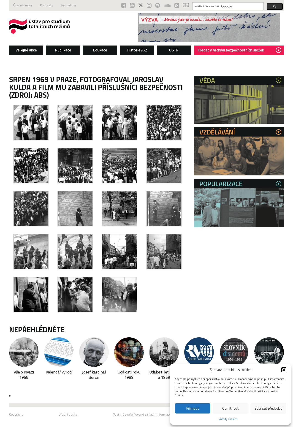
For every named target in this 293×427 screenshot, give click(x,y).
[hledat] (227, 6)
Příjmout (192, 408)
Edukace (100, 50)
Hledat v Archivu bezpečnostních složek (239, 50)
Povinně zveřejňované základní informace (142, 414)
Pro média (68, 5)
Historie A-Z (137, 50)
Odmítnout (230, 408)
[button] (284, 370)
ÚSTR (174, 50)
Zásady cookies (228, 419)
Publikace (63, 50)
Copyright (16, 414)
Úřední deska (22, 5)
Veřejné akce (26, 50)
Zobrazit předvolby (268, 408)
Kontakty (46, 5)
